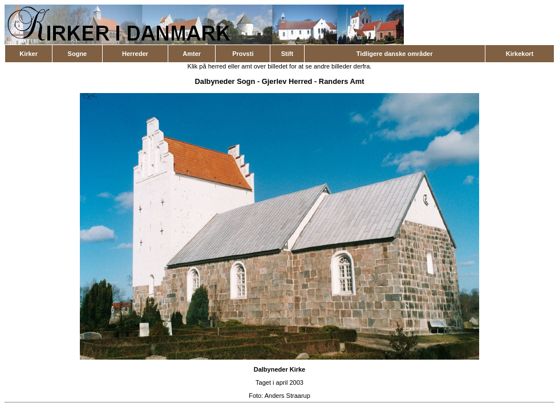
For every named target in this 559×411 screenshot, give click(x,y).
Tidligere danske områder (395, 53)
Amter (192, 53)
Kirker (28, 53)
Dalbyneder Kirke (279, 369)
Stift (287, 53)
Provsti (242, 53)
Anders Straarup (287, 395)
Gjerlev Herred (287, 81)
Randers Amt (341, 81)
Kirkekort (519, 53)
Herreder (135, 53)
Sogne (77, 53)
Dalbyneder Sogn (225, 81)
